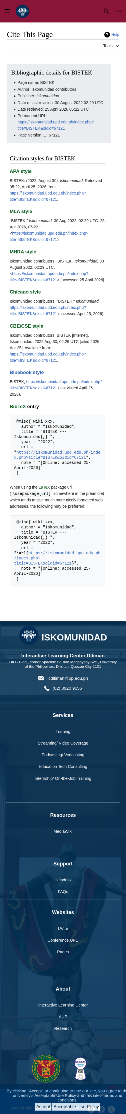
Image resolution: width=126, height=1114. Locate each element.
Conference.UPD (63, 940)
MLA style (21, 211)
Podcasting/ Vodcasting (63, 754)
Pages (63, 951)
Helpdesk (63, 879)
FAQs (63, 891)
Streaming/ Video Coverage (63, 743)
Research (63, 1028)
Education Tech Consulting (63, 766)
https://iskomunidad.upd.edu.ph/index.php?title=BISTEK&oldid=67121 (57, 455)
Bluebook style (27, 372)
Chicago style (25, 292)
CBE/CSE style (26, 326)
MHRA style (23, 252)
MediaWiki (62, 831)
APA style (20, 171)
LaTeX (44, 487)
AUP (63, 1016)
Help (115, 34)
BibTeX (18, 406)
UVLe (63, 928)
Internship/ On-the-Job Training (63, 778)
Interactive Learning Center (63, 1005)
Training (63, 731)
